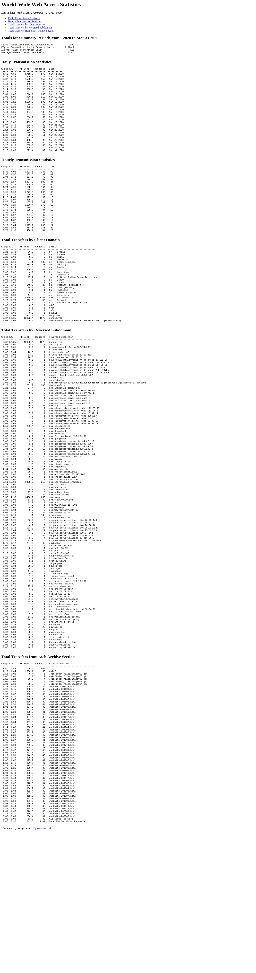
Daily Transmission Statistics (24, 18)
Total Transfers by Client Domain (26, 24)
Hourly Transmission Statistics (24, 21)
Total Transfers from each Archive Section (31, 30)
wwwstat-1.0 (44, 970)
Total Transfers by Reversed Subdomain (30, 27)
